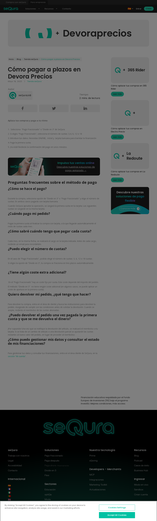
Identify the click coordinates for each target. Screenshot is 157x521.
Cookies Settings (117, 510)
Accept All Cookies (116, 517)
